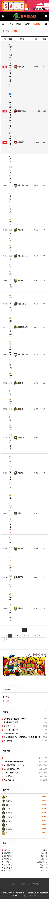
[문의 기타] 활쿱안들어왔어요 (10, 473)
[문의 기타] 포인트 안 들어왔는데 (10, 513)
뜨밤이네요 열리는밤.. (11, 769)
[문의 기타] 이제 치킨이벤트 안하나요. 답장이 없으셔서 (10, 186)
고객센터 (37, 24)
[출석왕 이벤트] (10, 281)
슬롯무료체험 (15, 24)
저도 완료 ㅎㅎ (8, 780)
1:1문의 (15, 31)
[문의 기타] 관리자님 (10, 230)
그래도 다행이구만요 (10, 773)
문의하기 (24, 884)
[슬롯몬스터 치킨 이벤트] (10, 355)
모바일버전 (35, 884)
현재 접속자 (8, 850)
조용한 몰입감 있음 (10, 733)
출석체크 (27, 24)
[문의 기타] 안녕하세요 (10, 438)
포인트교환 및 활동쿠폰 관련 (10, 111)
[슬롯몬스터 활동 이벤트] (10, 608)
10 (43, 635)
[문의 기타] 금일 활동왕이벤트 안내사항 (10, 67)
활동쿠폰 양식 (10, 143)
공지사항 (6, 31)
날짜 (35, 39)
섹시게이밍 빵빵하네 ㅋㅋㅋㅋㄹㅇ (15, 765)
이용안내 (13, 884)
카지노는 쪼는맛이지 (10, 730)
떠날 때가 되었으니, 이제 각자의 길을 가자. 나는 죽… (22, 737)
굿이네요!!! (7, 776)
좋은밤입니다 (7, 741)
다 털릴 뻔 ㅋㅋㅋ (9, 726)
